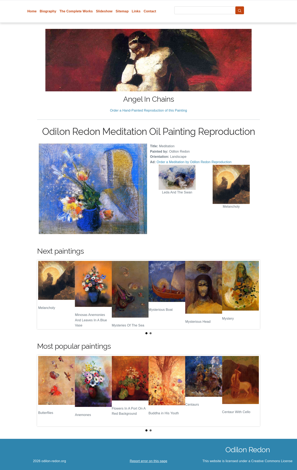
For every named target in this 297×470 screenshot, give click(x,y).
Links (136, 11)
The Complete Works (76, 11)
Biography (48, 11)
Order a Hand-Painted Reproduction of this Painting (148, 110)
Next (253, 294)
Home (32, 11)
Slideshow (104, 11)
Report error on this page (148, 461)
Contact (150, 11)
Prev (43, 294)
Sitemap (122, 11)
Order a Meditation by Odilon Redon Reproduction (194, 162)
